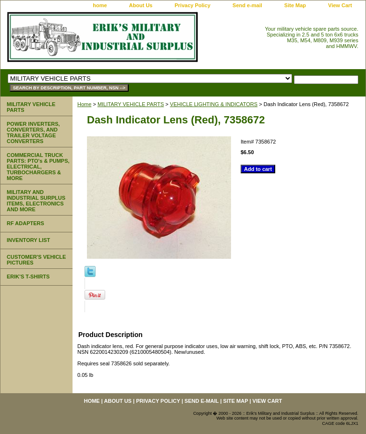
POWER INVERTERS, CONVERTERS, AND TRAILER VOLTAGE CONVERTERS (33, 132)
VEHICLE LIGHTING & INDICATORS (213, 104)
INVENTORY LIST (28, 240)
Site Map (295, 5)
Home (84, 104)
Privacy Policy (192, 5)
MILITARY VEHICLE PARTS (131, 104)
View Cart (340, 5)
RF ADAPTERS (25, 223)
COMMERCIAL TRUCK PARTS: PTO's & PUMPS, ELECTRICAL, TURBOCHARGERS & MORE (38, 166)
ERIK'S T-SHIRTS (28, 276)
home (100, 5)
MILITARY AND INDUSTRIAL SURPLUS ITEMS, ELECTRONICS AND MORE (36, 200)
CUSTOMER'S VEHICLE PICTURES (36, 259)
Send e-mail (247, 5)
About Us (141, 5)
